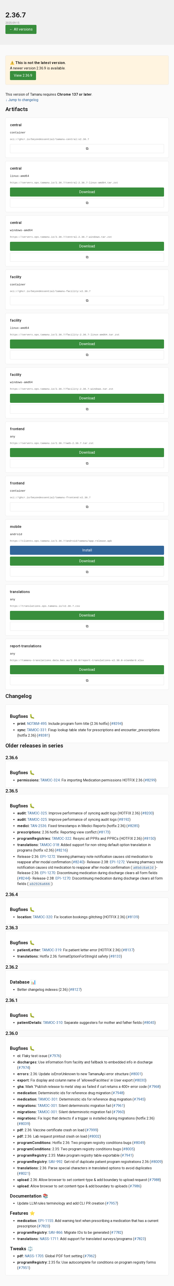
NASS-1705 (34, 1256)
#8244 (23, 878)
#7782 (116, 1232)
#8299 (150, 780)
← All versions (21, 29)
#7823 (139, 1239)
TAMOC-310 (53, 1022)
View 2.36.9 (23, 75)
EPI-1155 (45, 1221)
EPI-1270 (47, 873)
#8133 (115, 956)
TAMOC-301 (48, 1099)
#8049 (138, 1143)
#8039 (23, 1124)
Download (87, 192)
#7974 (23, 1067)
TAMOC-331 (36, 730)
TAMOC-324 (50, 780)
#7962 (89, 1256)
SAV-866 (55, 1232)
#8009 (156, 1162)
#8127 (75, 989)
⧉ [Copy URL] (87, 148)
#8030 (140, 1080)
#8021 (23, 1173)
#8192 (124, 819)
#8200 (147, 813)
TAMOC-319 (51, 950)
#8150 (149, 838)
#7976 (54, 1056)
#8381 (43, 735)
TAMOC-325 (37, 813)
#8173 (104, 832)
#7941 (127, 1155)
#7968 (154, 1086)
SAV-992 (55, 1162)
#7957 (111, 1203)
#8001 (136, 1074)
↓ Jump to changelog (21, 100)
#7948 (118, 1093)
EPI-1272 (47, 856)
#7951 (23, 1268)
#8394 (116, 723)
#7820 (43, 1226)
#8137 (128, 950)
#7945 (139, 1099)
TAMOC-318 (49, 845)
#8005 (128, 1149)
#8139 (132, 917)
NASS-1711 (49, 1239)
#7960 (118, 1112)
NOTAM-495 (37, 723)
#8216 (61, 850)
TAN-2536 (38, 826)
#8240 (78, 862)
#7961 (118, 1105)
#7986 (135, 1186)
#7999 (91, 1130)
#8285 (133, 826)
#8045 (149, 1022)
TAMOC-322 (61, 838)
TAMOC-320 (42, 917)
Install (87, 550)
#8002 (94, 1136)
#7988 (154, 1180)
